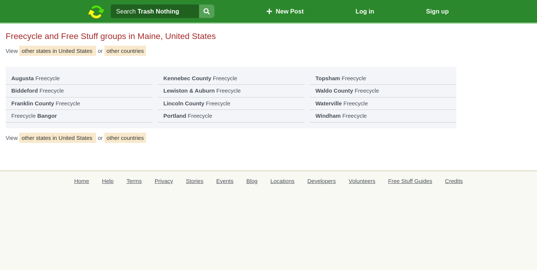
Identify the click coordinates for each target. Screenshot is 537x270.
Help (108, 181)
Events (225, 181)
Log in (365, 11)
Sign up (437, 11)
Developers (321, 181)
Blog (252, 181)
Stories (195, 181)
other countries (125, 51)
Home (81, 181)
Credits (454, 181)
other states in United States (57, 51)
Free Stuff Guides (410, 181)
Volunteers (362, 181)
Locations (282, 181)
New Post (285, 11)
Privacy (164, 181)
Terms (134, 181)
